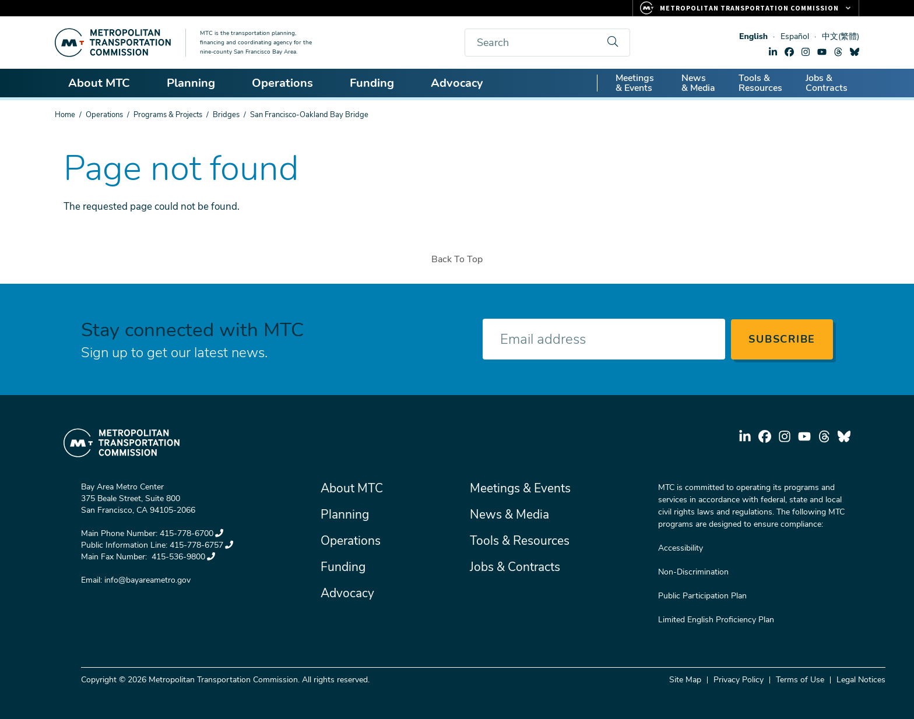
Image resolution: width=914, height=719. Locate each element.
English (753, 36)
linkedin (773, 52)
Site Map (685, 679)
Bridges (226, 115)
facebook (789, 52)
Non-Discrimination (693, 571)
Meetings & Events (635, 83)
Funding (377, 83)
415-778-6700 (191, 533)
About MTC (104, 83)
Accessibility (680, 548)
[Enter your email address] (604, 339)
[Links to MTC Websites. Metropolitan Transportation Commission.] (746, 8)
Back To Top (457, 259)
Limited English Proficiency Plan (716, 619)
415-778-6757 (201, 545)
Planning (196, 83)
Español (795, 36)
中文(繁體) (840, 36)
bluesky (854, 52)
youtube (822, 52)
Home (65, 115)
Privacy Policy (738, 679)
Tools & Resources (760, 83)
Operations (288, 83)
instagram (805, 52)
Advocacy (462, 83)
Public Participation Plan (702, 595)
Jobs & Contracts (827, 83)
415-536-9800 (182, 556)
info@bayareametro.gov (147, 580)
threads (838, 52)
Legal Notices (860, 679)
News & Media (698, 83)
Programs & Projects (167, 115)
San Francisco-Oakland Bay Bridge (309, 115)
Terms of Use (800, 679)
